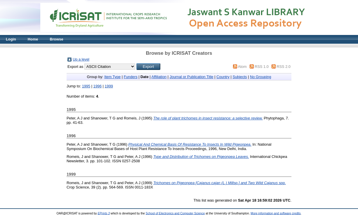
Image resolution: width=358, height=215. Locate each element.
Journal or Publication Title (191, 77)
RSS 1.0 (262, 66)
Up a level (81, 59)
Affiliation (159, 77)
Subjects (239, 77)
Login (11, 39)
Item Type (112, 77)
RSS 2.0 (284, 66)
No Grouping (260, 77)
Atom (242, 66)
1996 (97, 86)
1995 (86, 86)
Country (223, 77)
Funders (131, 77)
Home (33, 39)
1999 (109, 86)
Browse (56, 39)
